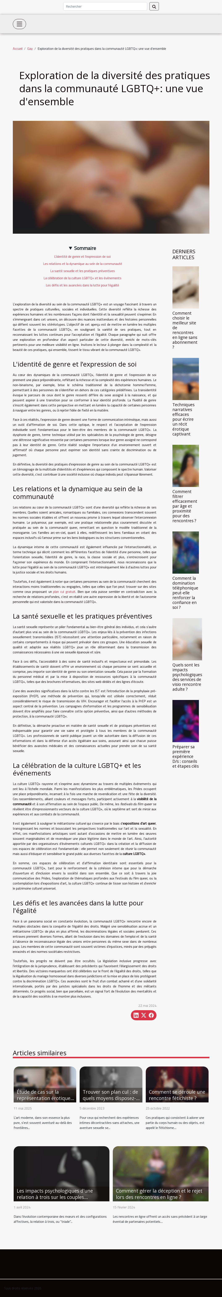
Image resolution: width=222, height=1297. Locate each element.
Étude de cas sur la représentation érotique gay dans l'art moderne (43, 1098)
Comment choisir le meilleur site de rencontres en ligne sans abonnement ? (184, 330)
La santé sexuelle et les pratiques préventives (82, 270)
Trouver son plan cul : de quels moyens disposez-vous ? (110, 1098)
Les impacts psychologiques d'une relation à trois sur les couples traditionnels (55, 1197)
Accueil (17, 48)
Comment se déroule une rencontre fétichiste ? (177, 1095)
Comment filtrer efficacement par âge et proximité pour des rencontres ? (184, 506)
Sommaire (85, 248)
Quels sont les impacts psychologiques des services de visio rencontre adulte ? (187, 677)
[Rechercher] (105, 6)
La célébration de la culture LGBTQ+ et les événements (82, 277)
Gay (30, 48)
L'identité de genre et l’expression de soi (82, 256)
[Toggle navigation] (19, 24)
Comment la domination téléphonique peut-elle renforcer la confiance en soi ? (185, 592)
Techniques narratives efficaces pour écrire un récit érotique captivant (183, 419)
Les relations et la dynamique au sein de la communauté (82, 263)
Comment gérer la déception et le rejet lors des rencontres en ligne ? (159, 1193)
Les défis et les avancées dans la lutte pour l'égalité (82, 285)
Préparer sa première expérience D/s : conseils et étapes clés (185, 756)
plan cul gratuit (64, 591)
